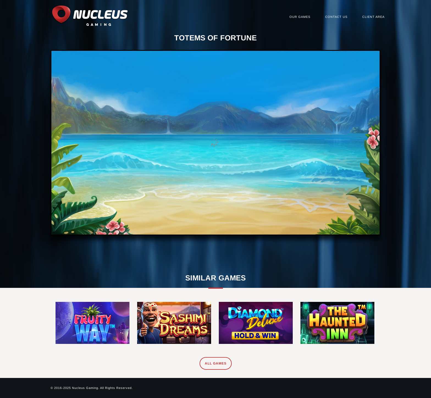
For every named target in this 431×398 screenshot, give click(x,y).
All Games (215, 363)
